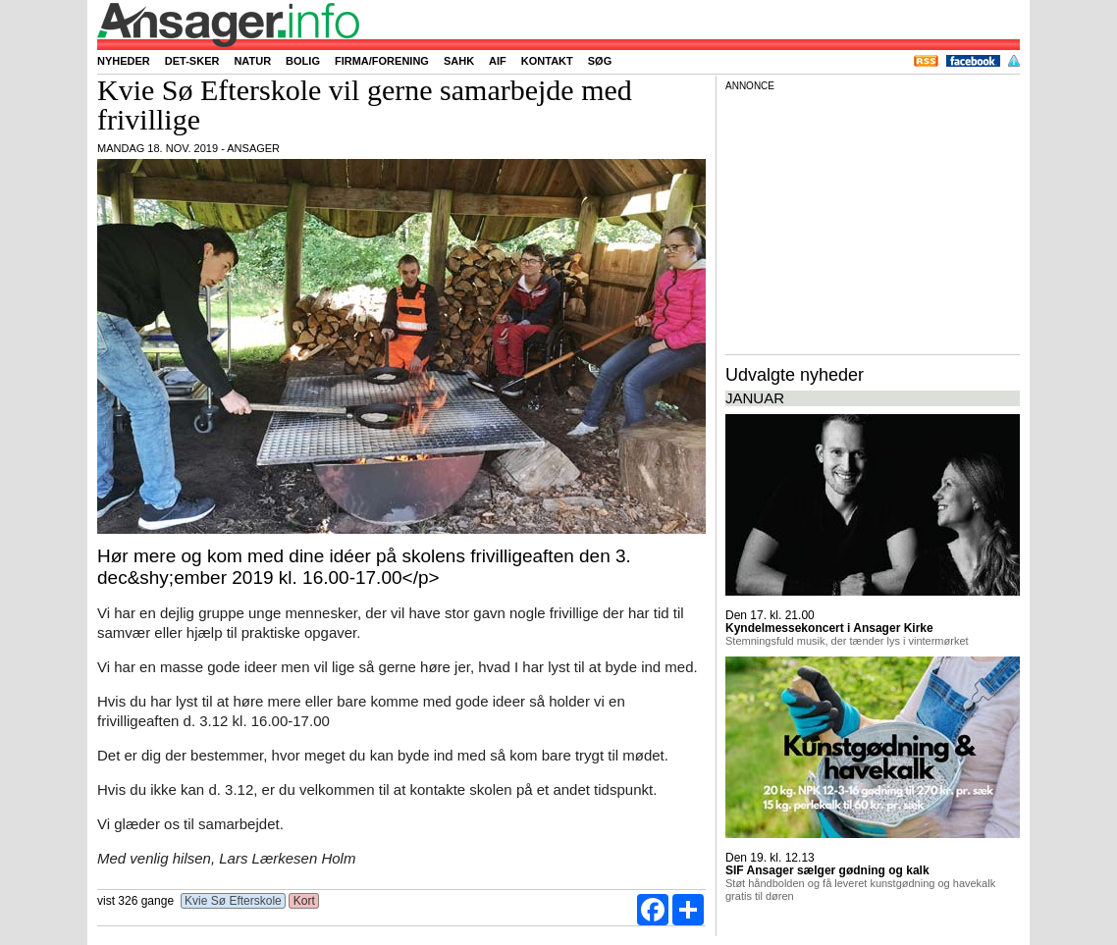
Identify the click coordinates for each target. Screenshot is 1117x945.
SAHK (459, 61)
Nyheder (123, 61)
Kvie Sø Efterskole (233, 901)
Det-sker (192, 61)
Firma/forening (382, 61)
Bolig (303, 61)
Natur (252, 61)
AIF (497, 61)
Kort (304, 901)
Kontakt (547, 61)
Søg (600, 61)
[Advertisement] (872, 219)
